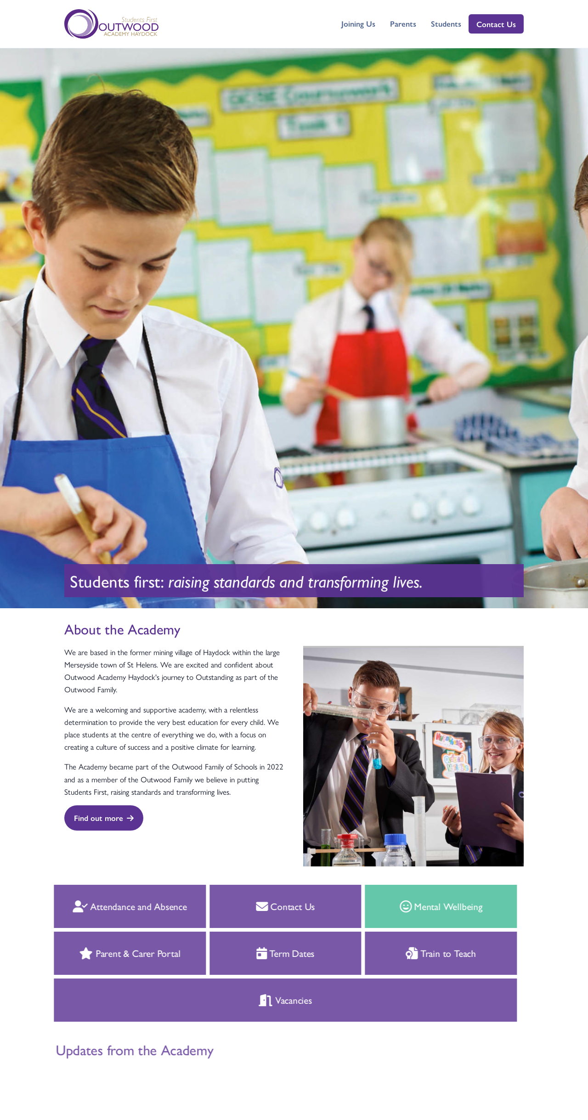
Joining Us (358, 23)
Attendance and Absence (117, 906)
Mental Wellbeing (428, 906)
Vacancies (273, 1000)
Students (446, 23)
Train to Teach (428, 953)
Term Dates (272, 953)
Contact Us (496, 23)
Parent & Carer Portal (117, 953)
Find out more (104, 817)
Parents (403, 23)
